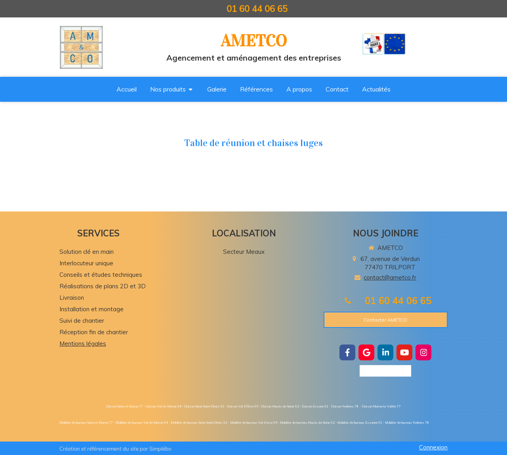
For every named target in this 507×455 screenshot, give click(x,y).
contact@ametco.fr (390, 277)
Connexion (433, 447)
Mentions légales (82, 343)
